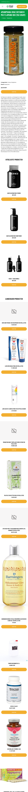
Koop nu (14, 91)
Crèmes (4, 18)
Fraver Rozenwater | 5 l (14, 663)
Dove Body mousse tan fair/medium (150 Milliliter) (14, 323)
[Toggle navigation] (2, 6)
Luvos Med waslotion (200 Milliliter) (14, 366)
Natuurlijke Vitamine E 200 (14, 749)
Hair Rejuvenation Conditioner (14, 236)
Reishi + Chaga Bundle (14, 278)
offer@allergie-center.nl (5, 1)
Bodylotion (9, 18)
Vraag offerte (21, 6)
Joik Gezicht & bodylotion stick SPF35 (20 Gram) (14, 409)
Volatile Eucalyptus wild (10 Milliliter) (14, 495)
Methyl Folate (14, 706)
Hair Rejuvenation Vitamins (14, 193)
